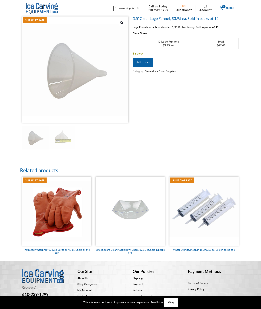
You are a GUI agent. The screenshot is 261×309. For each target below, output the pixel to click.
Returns (137, 290)
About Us (82, 278)
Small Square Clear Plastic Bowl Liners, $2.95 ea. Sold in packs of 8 (130, 251)
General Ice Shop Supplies (160, 71)
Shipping (138, 278)
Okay (171, 302)
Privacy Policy (196, 289)
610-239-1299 (35, 294)
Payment (138, 284)
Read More (157, 302)
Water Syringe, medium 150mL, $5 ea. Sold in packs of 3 (204, 249)
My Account (84, 290)
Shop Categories (87, 284)
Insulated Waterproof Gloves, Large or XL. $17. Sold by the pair (57, 251)
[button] (122, 22)
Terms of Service (198, 283)
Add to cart (143, 62)
